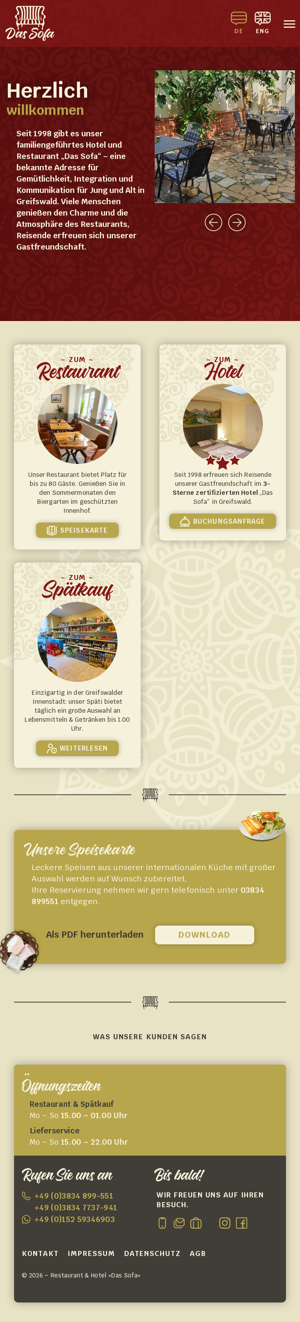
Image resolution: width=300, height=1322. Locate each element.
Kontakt (40, 1253)
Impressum (91, 1253)
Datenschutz (152, 1253)
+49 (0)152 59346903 (74, 1219)
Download (204, 934)
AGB (198, 1253)
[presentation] (213, 219)
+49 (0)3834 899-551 (73, 1196)
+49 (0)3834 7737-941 (75, 1207)
